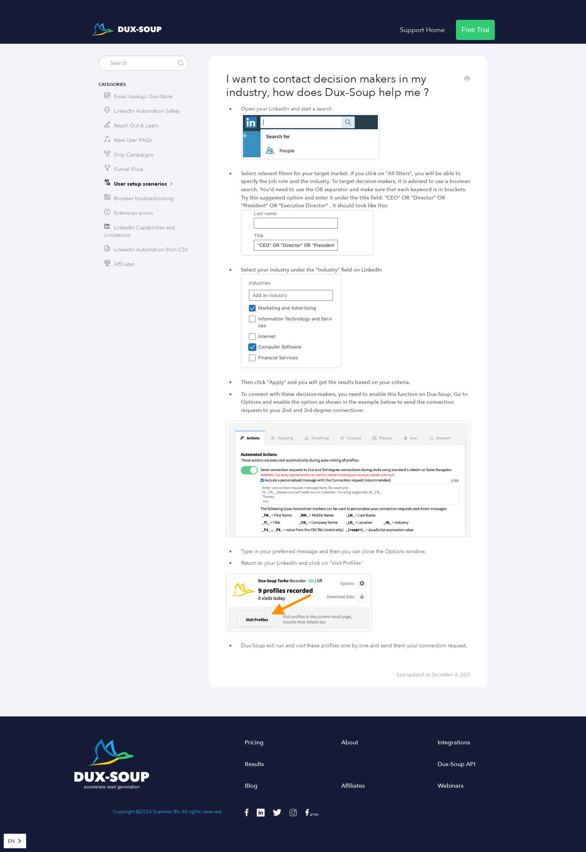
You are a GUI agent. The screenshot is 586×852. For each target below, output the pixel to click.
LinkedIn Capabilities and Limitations (139, 231)
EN (11, 841)
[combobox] (15, 841)
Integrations (454, 742)
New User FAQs (133, 140)
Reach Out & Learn (136, 125)
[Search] (143, 63)
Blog (251, 786)
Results (254, 764)
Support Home (422, 29)
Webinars (450, 786)
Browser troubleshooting (144, 198)
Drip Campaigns (133, 154)
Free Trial (475, 30)
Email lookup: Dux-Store (143, 96)
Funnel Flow (128, 169)
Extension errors (133, 213)
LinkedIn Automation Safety (147, 111)
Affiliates (124, 264)
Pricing (254, 742)
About (349, 742)
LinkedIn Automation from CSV (151, 249)
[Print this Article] (467, 79)
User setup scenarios (144, 184)
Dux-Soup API (456, 764)
